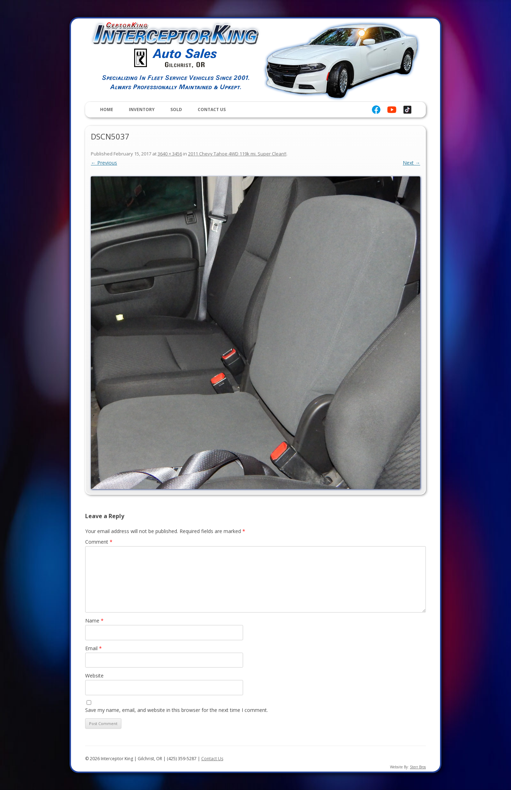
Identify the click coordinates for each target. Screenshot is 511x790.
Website (94, 675)
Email (93, 648)
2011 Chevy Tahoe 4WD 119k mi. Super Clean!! (237, 153)
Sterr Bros (418, 766)
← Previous (104, 162)
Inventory (142, 109)
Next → (411, 162)
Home (106, 109)
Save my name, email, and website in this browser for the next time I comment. (176, 710)
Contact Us (212, 109)
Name (94, 620)
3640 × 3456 (170, 153)
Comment (98, 541)
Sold (176, 109)
